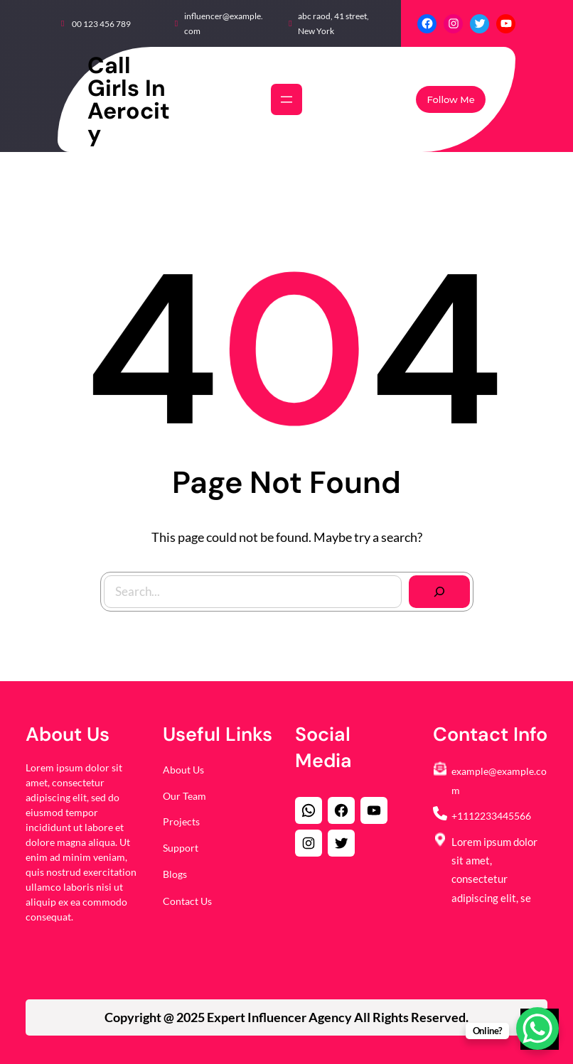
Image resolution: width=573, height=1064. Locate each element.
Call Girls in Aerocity (128, 99)
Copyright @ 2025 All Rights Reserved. (286, 1017)
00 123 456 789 (101, 23)
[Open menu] (286, 99)
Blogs (175, 874)
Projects (181, 821)
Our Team (184, 796)
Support (180, 848)
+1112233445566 (491, 816)
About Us (183, 770)
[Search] (434, 586)
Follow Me (450, 99)
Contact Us (187, 901)
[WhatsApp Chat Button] (537, 1028)
